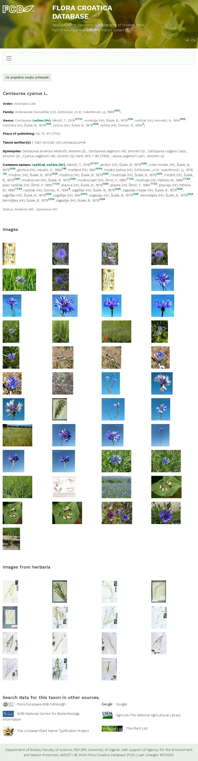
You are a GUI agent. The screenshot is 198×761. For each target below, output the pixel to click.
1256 (130, 119)
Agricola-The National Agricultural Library (148, 715)
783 (64, 168)
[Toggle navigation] (9, 58)
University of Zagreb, (104, 750)
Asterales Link (25, 103)
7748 (186, 179)
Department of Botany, (24, 750)
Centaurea (23, 120)
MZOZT (66, 755)
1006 (99, 168)
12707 (79, 119)
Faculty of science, (58, 750)
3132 (117, 111)
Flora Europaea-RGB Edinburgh (41, 704)
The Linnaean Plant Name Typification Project (53, 731)
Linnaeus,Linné (74, 142)
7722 (130, 179)
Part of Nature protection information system (88, 30)
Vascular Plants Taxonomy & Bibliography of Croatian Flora (98, 25)
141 (5, 174)
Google (121, 704)
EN (193, 40)
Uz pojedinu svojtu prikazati (27, 77)
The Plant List (137, 728)
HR (187, 40)
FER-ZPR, (80, 750)
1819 (182, 119)
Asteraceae (24, 112)
